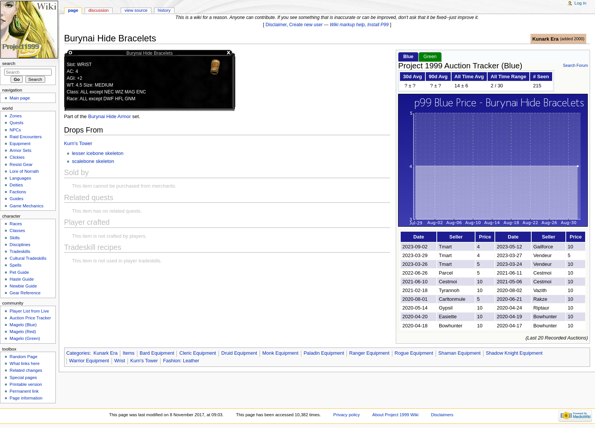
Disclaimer (276, 24)
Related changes (25, 370)
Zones (15, 116)
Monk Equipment (280, 353)
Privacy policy (346, 414)
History (164, 10)
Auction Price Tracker (30, 318)
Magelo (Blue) (22, 324)
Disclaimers (442, 414)
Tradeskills (19, 251)
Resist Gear (20, 164)
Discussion (98, 10)
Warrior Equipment (89, 360)
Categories (78, 353)
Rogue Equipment (414, 353)
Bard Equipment (157, 353)
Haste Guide (21, 279)
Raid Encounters (25, 136)
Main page (19, 98)
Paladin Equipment (324, 353)
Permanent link (23, 391)
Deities (16, 185)
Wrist (119, 360)
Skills (14, 237)
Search (9, 63)
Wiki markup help (347, 24)
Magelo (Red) (22, 331)
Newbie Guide (23, 286)
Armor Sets (20, 150)
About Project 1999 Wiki (395, 414)
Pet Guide (19, 272)
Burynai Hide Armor (109, 116)
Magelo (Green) (24, 338)
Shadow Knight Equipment (514, 353)
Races (15, 223)
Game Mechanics (26, 206)
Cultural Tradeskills (27, 258)
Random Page (23, 356)
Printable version (25, 384)
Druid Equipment (239, 353)
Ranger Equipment (369, 353)
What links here (24, 363)
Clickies (16, 157)
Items (128, 353)
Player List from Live (29, 311)
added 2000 (572, 38)
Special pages (23, 377)
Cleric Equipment (197, 353)
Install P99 (378, 24)
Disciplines (19, 244)
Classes (17, 230)
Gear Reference (25, 293)
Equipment (19, 143)
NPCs (15, 130)
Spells (15, 265)
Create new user (306, 24)
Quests (16, 122)
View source (135, 10)
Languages (20, 178)
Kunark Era (545, 39)
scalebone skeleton (93, 161)
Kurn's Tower (78, 143)
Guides (16, 198)
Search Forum (575, 65)
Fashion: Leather (181, 360)
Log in (580, 3)
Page (73, 10)
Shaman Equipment (459, 353)
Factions (17, 192)
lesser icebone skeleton (97, 153)
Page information (25, 398)
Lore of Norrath (24, 171)
